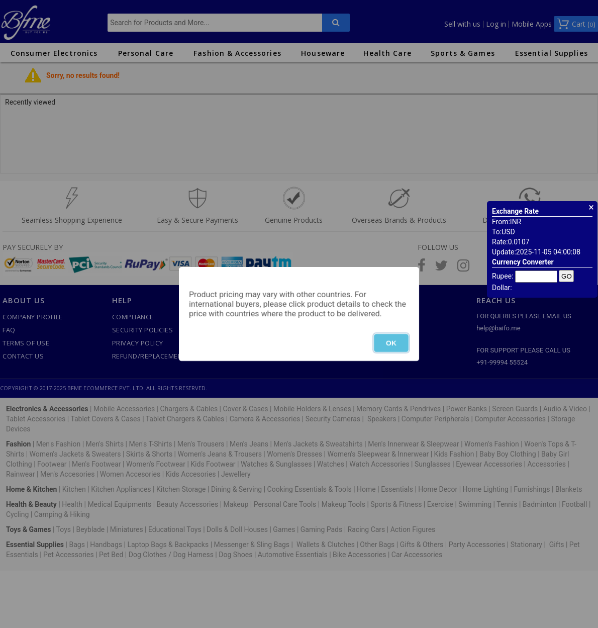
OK (391, 343)
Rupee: (502, 276)
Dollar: (502, 288)
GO (566, 276)
